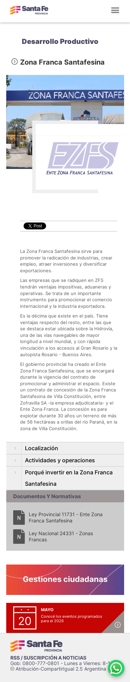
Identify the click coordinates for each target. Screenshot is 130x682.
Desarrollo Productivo (60, 41)
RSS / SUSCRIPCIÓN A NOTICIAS (48, 658)
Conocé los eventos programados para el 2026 (71, 618)
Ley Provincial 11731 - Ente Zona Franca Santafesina (66, 517)
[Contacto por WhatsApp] (116, 668)
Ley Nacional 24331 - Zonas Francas (61, 536)
